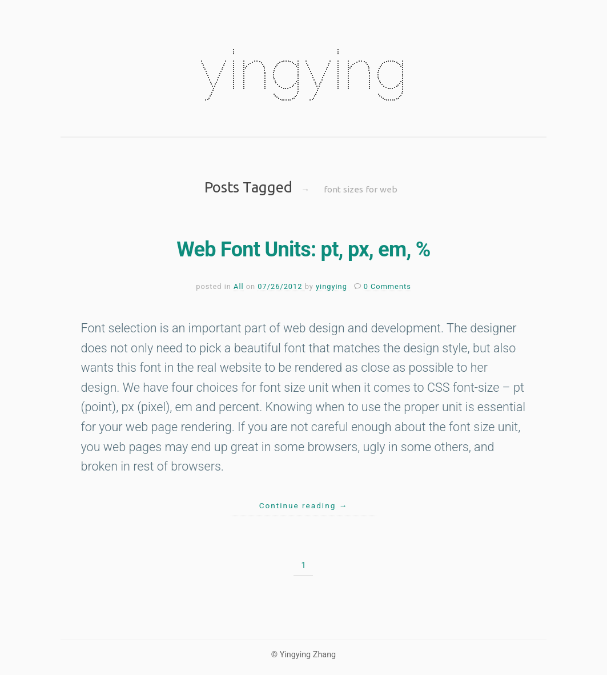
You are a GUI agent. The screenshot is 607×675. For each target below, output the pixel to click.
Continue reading (303, 505)
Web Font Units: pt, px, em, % (303, 250)
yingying (303, 70)
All (239, 286)
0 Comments (387, 286)
